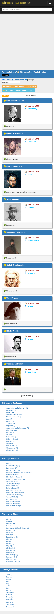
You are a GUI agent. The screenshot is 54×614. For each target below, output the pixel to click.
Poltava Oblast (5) (12, 488)
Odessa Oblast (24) (13, 466)
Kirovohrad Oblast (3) (13, 506)
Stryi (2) (9, 546)
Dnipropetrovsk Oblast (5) (15, 492)
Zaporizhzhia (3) (12, 537)
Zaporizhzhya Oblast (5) (14, 495)
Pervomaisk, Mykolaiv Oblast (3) (17, 528)
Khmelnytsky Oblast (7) (14, 477)
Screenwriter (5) (11, 446)
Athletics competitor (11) (14, 415)
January (9, 575)
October (9, 595)
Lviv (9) (8, 526)
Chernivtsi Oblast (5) (13, 490)
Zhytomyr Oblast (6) (13, 483)
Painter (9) (10, 421)
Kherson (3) (10, 539)
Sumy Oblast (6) (12, 486)
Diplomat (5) (10, 441)
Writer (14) (10, 412)
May (7, 583)
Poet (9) (9, 419)
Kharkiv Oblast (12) (13, 470)
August (8, 590)
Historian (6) (10, 432)
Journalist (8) (10, 423)
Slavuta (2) (10, 544)
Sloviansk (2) (10, 548)
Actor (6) (9, 435)
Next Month (10, 607)
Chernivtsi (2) (11, 559)
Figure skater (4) (12, 450)
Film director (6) (11, 430)
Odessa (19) (10, 521)
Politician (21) (11, 410)
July (7, 588)
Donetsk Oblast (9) (12, 475)
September (10, 592)
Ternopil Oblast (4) (12, 497)
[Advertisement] (26, 42)
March (8, 579)
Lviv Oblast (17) (11, 468)
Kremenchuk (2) (11, 557)
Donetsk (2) (10, 552)
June (8, 586)
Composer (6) (11, 437)
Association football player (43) (17, 408)
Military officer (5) (12, 439)
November (10, 597)
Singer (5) (9, 443)
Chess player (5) (12, 448)
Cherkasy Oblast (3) (13, 501)
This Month (10, 605)
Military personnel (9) (13, 417)
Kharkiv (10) (10, 524)
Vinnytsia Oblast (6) (13, 481)
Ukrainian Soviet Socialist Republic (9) (19, 472)
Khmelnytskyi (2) (12, 555)
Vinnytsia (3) (10, 532)
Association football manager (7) (17, 428)
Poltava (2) (10, 541)
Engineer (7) (10, 426)
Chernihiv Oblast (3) (13, 503)
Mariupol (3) (10, 530)
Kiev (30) (9, 463)
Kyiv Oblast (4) (11, 499)
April (7, 581)
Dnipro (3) (9, 535)
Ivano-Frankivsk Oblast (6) (15, 479)
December (10, 599)
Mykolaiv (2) (10, 550)
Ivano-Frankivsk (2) (13, 561)
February (9, 577)
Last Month (10, 602)
